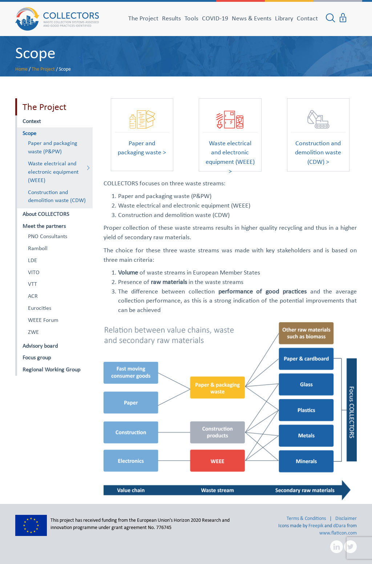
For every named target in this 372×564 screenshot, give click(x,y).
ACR (33, 295)
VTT (32, 283)
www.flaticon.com (338, 533)
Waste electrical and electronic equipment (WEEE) (53, 172)
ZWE (33, 331)
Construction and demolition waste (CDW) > (318, 149)
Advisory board (40, 345)
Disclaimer (346, 518)
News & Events (251, 18)
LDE (32, 260)
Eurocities (39, 307)
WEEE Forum (43, 319)
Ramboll (38, 248)
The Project (143, 18)
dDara (339, 525)
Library (284, 18)
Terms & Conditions (306, 518)
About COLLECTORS (46, 213)
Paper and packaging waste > (142, 148)
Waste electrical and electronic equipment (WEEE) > (230, 149)
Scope (35, 52)
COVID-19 (215, 18)
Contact (307, 18)
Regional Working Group (51, 369)
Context (32, 121)
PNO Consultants (47, 236)
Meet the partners (44, 225)
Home (21, 69)
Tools (191, 18)
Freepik (315, 525)
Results (171, 18)
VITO (34, 272)
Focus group (37, 357)
